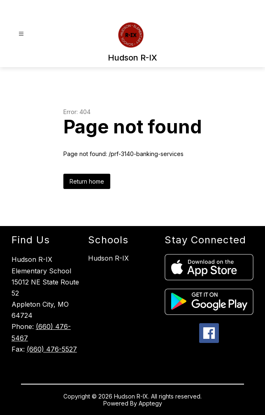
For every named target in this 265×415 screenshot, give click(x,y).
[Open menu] (21, 34)
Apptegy (150, 403)
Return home (87, 181)
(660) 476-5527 (52, 349)
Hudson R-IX (108, 258)
